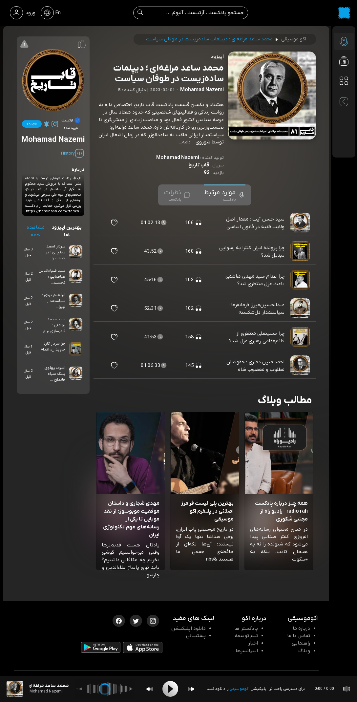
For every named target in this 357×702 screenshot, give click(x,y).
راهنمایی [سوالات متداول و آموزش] (301, 643)
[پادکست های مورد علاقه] (343, 94)
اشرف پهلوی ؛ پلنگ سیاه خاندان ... (53, 373)
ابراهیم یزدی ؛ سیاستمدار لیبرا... (53, 300)
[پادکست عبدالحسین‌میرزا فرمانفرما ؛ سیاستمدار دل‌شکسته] (300, 308)
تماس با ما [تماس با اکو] (298, 635)
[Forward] (191, 689)
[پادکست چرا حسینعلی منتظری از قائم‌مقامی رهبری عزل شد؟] (300, 337)
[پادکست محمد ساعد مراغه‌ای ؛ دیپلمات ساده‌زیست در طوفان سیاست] (15, 689)
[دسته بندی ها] (343, 81)
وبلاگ (304, 651)
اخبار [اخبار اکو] (253, 643)
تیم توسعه (246, 635)
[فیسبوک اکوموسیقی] (119, 620)
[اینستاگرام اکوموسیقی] (153, 620)
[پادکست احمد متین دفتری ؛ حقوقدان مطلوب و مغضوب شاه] (300, 365)
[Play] (170, 689)
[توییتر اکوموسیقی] (136, 620)
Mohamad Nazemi (177, 157)
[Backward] (150, 689)
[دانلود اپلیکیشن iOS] (142, 649)
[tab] (224, 194)
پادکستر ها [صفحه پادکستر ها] (246, 628)
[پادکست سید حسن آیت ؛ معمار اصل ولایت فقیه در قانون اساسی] (300, 223)
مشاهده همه (36, 231)
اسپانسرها (247, 651)
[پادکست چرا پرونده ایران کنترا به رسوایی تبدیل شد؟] (300, 251)
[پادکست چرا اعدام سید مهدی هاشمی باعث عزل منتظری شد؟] (300, 280)
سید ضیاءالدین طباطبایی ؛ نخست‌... (51, 276)
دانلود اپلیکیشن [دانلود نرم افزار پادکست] (188, 628)
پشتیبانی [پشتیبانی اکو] (196, 635)
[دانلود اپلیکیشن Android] (100, 649)
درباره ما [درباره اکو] (301, 628)
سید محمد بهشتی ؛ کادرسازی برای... (52, 325)
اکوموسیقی (239, 688)
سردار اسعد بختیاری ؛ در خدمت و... (55, 252)
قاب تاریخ (198, 165)
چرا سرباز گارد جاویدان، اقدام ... (52, 349)
